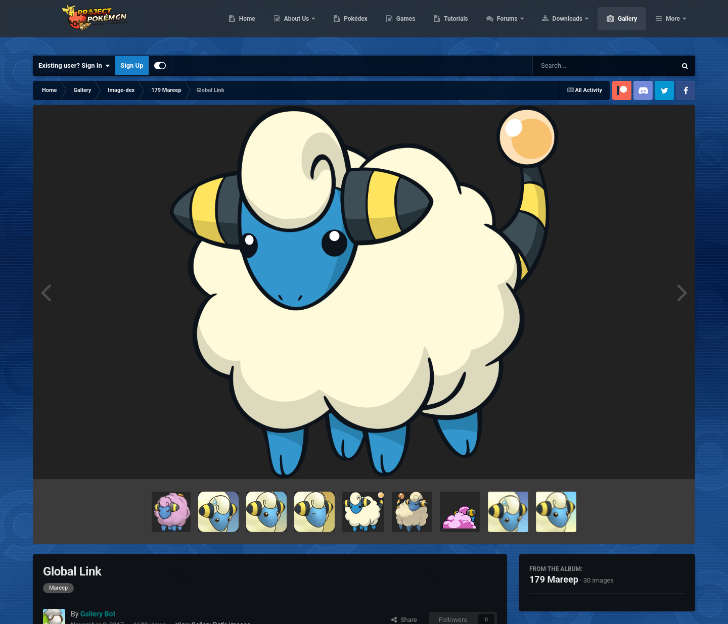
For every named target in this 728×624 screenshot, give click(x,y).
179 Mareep (553, 579)
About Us (345, 25)
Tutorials (503, 25)
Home (295, 25)
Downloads (616, 25)
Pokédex (403, 25)
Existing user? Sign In (74, 65)
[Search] (579, 65)
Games (453, 25)
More (672, 25)
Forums (556, 25)
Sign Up (131, 65)
